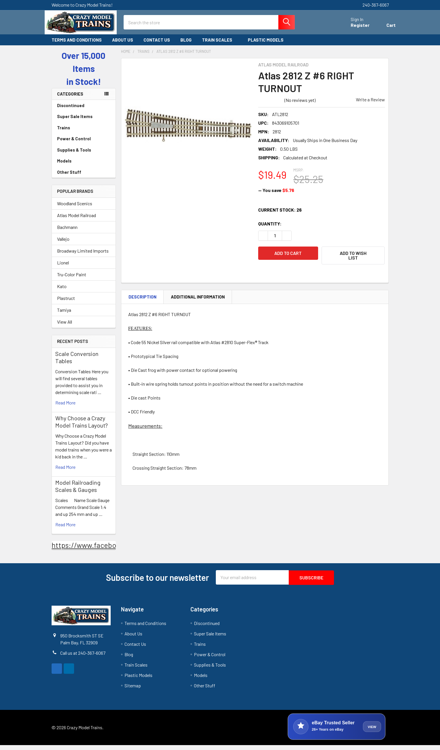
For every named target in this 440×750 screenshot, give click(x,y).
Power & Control (83, 143)
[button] (353, 261)
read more (65, 408)
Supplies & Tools (83, 155)
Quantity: (270, 229)
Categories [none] (70, 99)
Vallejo (63, 244)
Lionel (63, 267)
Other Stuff (83, 177)
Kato (62, 291)
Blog (186, 45)
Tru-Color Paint (71, 279)
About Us (122, 45)
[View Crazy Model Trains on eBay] (337, 731)
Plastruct (66, 303)
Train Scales (219, 45)
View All (64, 327)
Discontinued (70, 110)
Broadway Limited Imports (83, 256)
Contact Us (156, 45)
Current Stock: (280, 215)
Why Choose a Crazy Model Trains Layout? (81, 427)
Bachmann (67, 232)
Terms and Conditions (77, 45)
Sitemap (132, 690)
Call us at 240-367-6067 (82, 658)
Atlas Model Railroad (76, 220)
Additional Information (198, 301)
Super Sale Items (83, 121)
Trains (83, 132)
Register (353, 28)
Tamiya (64, 315)
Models (83, 166)
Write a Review (370, 104)
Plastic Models (268, 45)
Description (142, 301)
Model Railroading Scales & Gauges (78, 491)
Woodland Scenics (74, 208)
